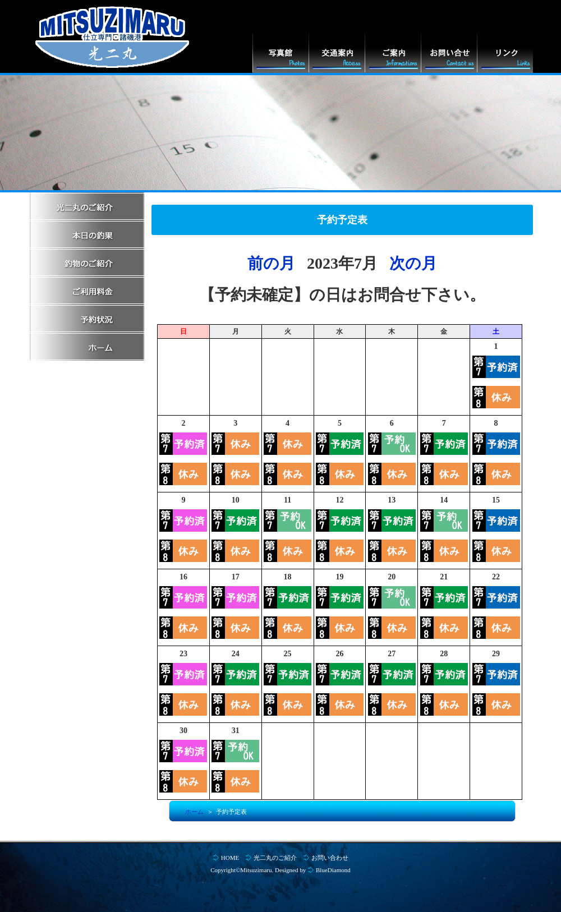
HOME (230, 857)
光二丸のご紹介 (275, 857)
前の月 (271, 263)
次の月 (413, 263)
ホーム (194, 811)
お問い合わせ (329, 857)
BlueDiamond (333, 870)
